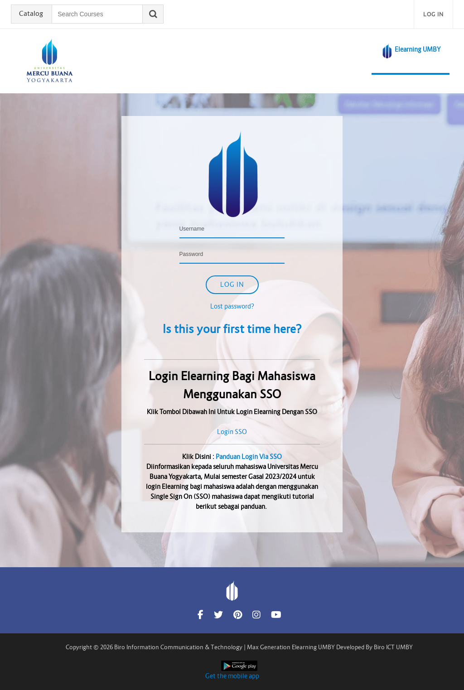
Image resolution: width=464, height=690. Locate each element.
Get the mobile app (232, 676)
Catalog (32, 14)
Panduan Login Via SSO (249, 457)
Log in (433, 14)
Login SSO (232, 432)
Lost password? (232, 306)
